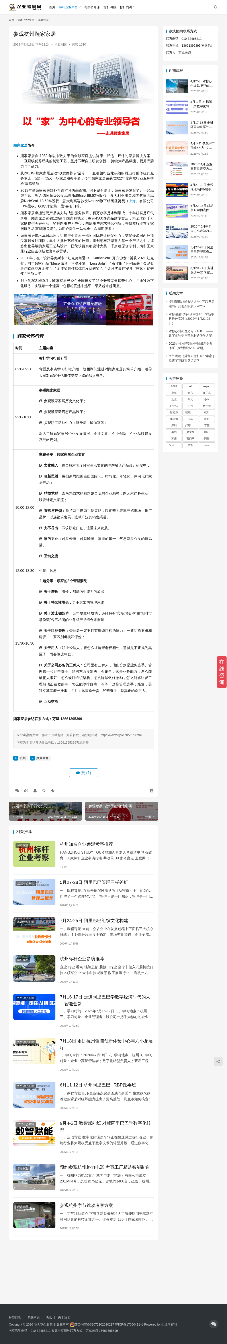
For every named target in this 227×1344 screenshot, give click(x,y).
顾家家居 (20, 145)
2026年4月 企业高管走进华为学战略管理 (201, 168)
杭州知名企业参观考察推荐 (86, 844)
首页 (52, 7)
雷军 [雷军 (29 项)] (190, 445)
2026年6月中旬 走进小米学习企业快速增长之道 (201, 231)
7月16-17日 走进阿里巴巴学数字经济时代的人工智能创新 (105, 1000)
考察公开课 (92, 7)
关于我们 (64, 1317)
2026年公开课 (25, 883)
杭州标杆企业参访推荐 (82, 958)
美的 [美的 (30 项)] (174, 432)
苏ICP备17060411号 (129, 1324)
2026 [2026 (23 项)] (174, 386)
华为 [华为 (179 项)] (190, 399)
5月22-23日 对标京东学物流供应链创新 (201, 210)
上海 (132, 201)
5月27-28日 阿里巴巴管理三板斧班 (94, 882)
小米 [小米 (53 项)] (206, 399)
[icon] (213, 1324)
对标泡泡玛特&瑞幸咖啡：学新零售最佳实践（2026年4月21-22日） (191, 318)
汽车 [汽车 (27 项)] (190, 419)
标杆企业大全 (68, 7)
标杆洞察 (110, 7)
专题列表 (33, 1317)
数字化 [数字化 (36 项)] (207, 405)
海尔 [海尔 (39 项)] (206, 419)
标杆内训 (126, 7)
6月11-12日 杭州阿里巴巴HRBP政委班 (98, 1084)
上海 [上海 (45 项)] (174, 392)
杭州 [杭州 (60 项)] (206, 412)
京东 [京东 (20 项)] (190, 392)
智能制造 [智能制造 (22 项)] (190, 412)
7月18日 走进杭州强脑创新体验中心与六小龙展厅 (106, 1044)
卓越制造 (61, 44)
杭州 (23, 758)
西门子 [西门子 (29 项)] (190, 438)
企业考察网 (169, 1324)
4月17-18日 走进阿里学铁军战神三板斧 (201, 127)
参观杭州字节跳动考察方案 (86, 1205)
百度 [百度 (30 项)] (206, 425)
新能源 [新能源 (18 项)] (174, 412)
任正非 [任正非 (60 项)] (207, 392)
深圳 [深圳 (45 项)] (174, 425)
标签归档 (15, 1317)
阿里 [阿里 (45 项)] (206, 438)
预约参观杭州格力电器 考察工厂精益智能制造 (105, 1167)
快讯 (49, 1317)
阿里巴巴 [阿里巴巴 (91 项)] (174, 445)
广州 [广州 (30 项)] (190, 405)
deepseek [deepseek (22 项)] (207, 386)
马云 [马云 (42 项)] (206, 445)
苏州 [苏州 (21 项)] (174, 438)
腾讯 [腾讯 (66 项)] (206, 432)
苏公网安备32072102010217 (94, 1324)
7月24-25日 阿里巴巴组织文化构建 (94, 920)
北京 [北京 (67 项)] (174, 399)
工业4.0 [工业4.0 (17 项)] (173, 405)
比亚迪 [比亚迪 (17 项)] (174, 419)
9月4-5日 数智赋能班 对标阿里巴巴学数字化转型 (105, 1126)
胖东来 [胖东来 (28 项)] (190, 432)
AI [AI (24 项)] (190, 386)
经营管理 (22, 1206)
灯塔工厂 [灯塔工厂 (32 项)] (190, 425)
